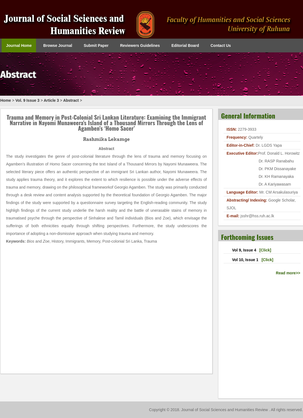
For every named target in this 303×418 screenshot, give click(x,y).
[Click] (265, 250)
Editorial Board (185, 45)
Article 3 (51, 100)
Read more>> (288, 273)
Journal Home (19, 45)
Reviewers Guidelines (140, 45)
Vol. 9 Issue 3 (27, 100)
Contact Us (221, 45)
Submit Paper (96, 45)
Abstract (71, 100)
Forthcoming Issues (247, 237)
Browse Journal (57, 45)
